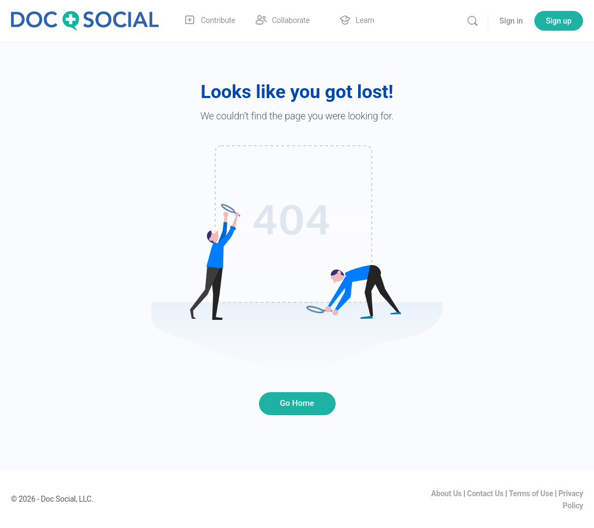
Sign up (559, 20)
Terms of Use (531, 493)
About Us (446, 493)
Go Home (297, 403)
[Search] (472, 20)
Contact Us (485, 493)
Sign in (511, 20)
